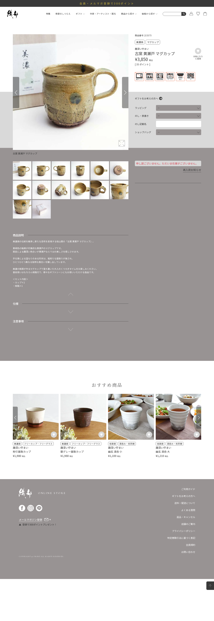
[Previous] (16, 92)
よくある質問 (188, 552)
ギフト (80, 13)
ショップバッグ (143, 132)
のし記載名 (140, 124)
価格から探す (149, 13)
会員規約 (190, 587)
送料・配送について (184, 545)
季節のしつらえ (63, 13)
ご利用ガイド (188, 531)
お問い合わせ (188, 594)
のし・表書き (142, 115)
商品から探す (129, 13)
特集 (48, 13)
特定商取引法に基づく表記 (181, 580)
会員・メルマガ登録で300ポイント (107, 3)
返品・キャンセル (186, 559)
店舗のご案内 (188, 566)
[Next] (125, 92)
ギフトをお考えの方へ (146, 98)
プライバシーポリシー (183, 573)
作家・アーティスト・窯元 (103, 13)
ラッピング (140, 108)
